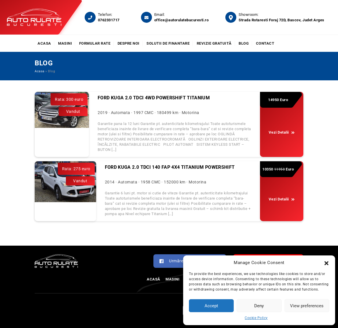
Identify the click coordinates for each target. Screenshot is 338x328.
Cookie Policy (256, 318)
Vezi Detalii (282, 132)
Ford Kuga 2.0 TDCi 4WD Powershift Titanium (154, 98)
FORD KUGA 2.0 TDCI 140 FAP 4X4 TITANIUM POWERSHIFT (170, 167)
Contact (265, 43)
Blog (244, 43)
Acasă (153, 279)
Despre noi (129, 43)
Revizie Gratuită (214, 43)
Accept (211, 305)
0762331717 (109, 20)
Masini (65, 43)
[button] (326, 263)
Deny (259, 305)
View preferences (307, 305)
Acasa (44, 43)
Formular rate (95, 43)
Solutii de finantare (168, 43)
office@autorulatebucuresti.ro (181, 20)
